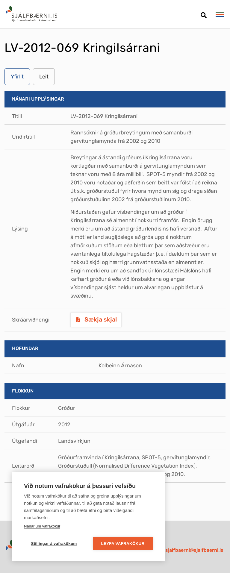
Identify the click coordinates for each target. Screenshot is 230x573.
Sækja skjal (100, 319)
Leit (44, 76)
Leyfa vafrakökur (123, 543)
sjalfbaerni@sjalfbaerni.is (194, 550)
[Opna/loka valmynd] (219, 14)
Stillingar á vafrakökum (54, 543)
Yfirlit (17, 76)
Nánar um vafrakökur (42, 526)
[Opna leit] (203, 13)
